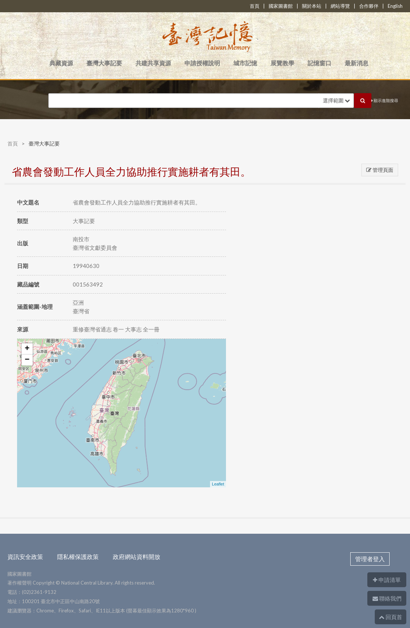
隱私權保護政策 (78, 556)
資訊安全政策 (25, 556)
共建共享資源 (153, 62)
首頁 (254, 6)
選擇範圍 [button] (336, 100)
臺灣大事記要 (104, 62)
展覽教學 (282, 62)
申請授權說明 (202, 62)
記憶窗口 (319, 62)
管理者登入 (370, 558)
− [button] (26, 360)
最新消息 (356, 62)
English (395, 6)
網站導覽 (340, 6)
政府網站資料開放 (136, 556)
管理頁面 (379, 170)
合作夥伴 (368, 6)
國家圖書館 (281, 6)
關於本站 (311, 6)
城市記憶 (245, 62)
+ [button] (26, 348)
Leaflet (218, 484)
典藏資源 (61, 62)
